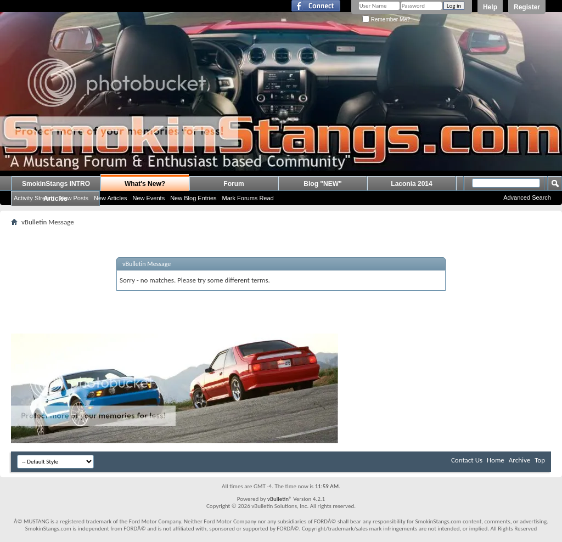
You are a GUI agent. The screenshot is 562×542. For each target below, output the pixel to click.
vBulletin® (279, 499)
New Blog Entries (193, 198)
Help (490, 7)
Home (495, 460)
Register (527, 7)
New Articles (110, 198)
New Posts (73, 198)
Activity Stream (34, 198)
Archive (519, 460)
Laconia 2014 (411, 184)
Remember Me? (386, 19)
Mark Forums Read (248, 198)
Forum (233, 184)
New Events (148, 198)
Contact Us (466, 460)
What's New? (145, 184)
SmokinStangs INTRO (56, 184)
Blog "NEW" (322, 184)
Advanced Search (527, 197)
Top (540, 460)
